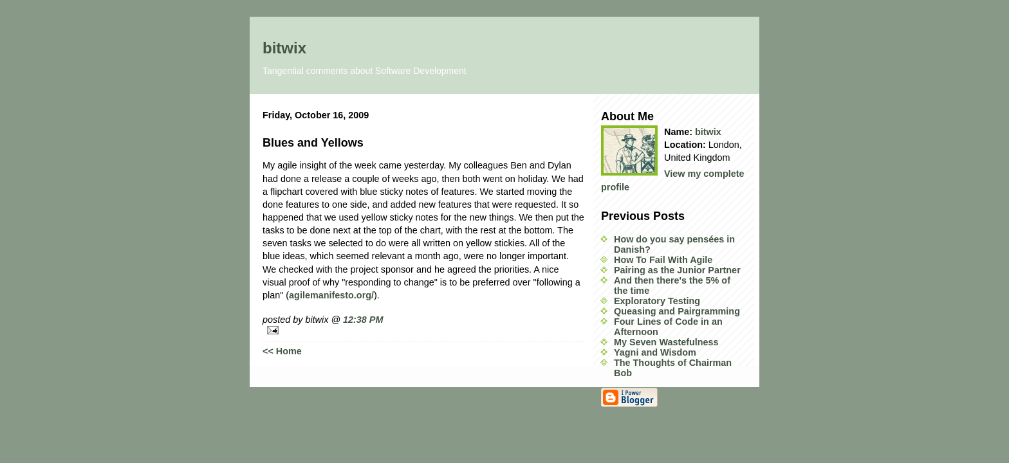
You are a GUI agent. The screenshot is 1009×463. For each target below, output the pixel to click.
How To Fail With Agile (663, 260)
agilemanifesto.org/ (331, 295)
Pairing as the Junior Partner (677, 270)
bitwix (284, 48)
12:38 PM (363, 319)
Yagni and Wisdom (655, 352)
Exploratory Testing (657, 301)
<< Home (282, 351)
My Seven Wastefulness (666, 342)
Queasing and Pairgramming (677, 311)
